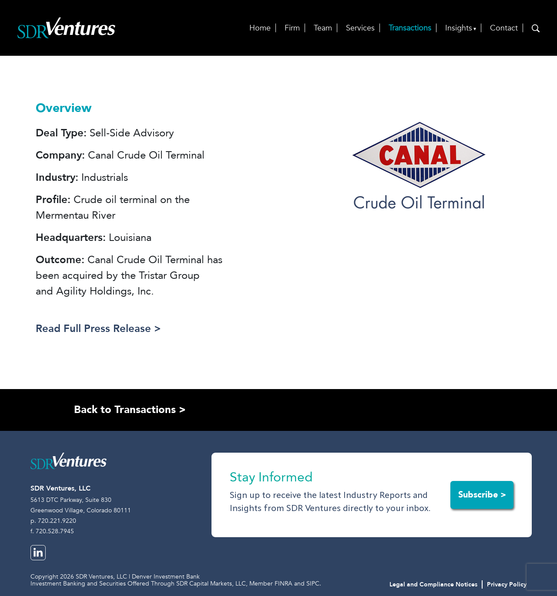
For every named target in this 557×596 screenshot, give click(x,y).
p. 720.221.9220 (53, 521)
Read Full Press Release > (98, 329)
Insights (458, 28)
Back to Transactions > (130, 410)
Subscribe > (482, 495)
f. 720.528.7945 (52, 531)
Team (323, 28)
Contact (504, 28)
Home (260, 28)
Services (360, 28)
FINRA (283, 583)
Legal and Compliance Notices (433, 584)
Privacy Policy (507, 584)
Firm (292, 28)
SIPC (312, 583)
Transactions (410, 28)
